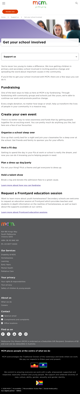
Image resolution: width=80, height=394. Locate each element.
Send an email (10, 316)
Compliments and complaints (16, 319)
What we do (6, 302)
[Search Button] (76, 3)
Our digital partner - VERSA (11, 391)
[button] (3, 3)
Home (3, 17)
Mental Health (7, 268)
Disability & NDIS (8, 255)
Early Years (6, 264)
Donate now (10, 12)
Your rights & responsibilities (13, 281)
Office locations (10, 323)
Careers (4, 305)
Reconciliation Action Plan (32, 388)
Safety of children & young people (15, 288)
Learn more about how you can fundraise (21, 185)
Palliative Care (7, 271)
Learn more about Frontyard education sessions (24, 212)
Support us (15, 17)
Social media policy (51, 388)
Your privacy (6, 285)
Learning (5, 261)
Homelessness (7, 258)
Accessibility (17, 388)
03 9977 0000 (10, 244)
